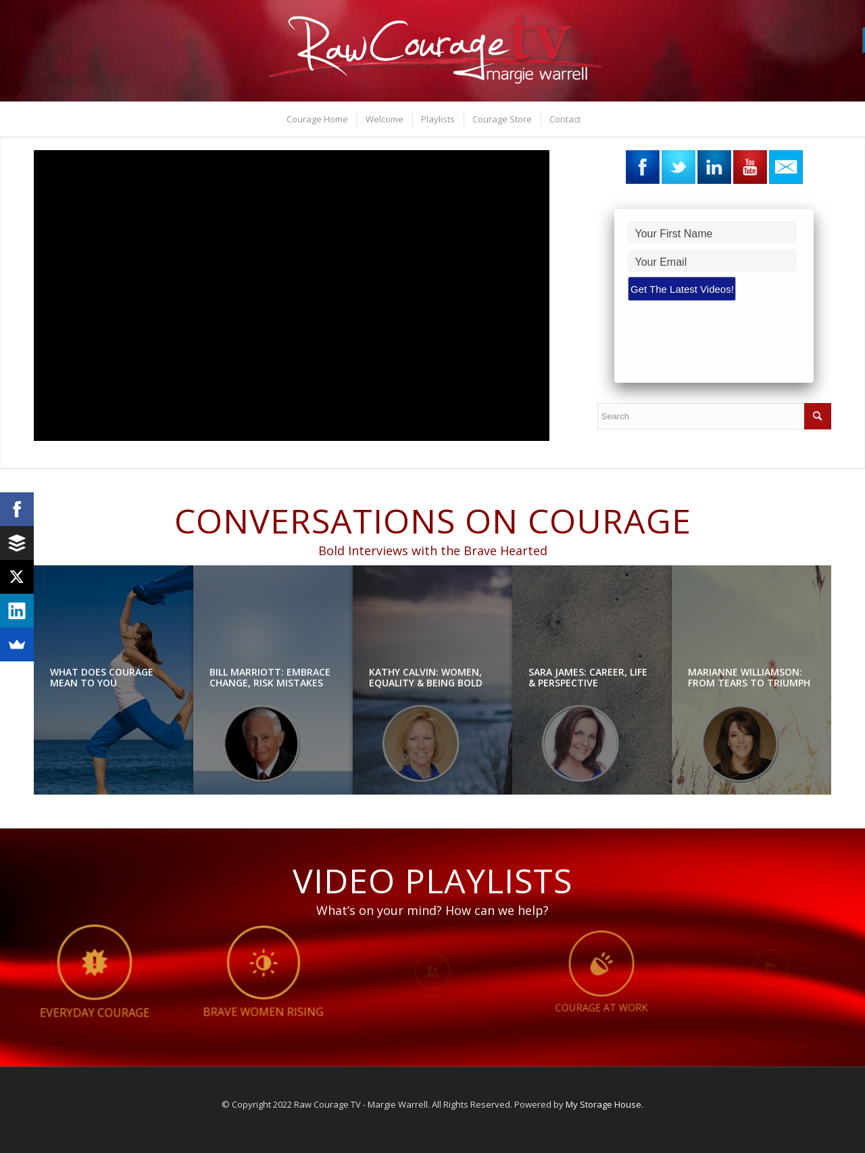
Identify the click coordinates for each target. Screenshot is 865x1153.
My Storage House (603, 1104)
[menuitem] (316, 119)
